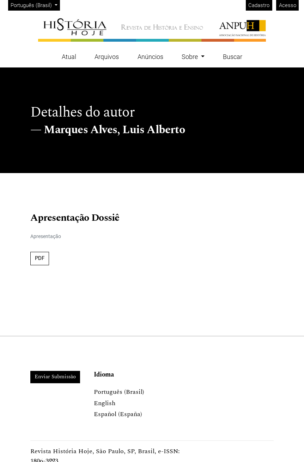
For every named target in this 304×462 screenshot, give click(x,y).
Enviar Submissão (55, 377)
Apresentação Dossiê (75, 218)
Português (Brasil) (35, 4)
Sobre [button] (190, 56)
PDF (39, 258)
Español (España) (118, 414)
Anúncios (150, 56)
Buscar (232, 56)
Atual (69, 56)
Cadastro (258, 5)
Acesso (287, 5)
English (104, 403)
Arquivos (107, 56)
